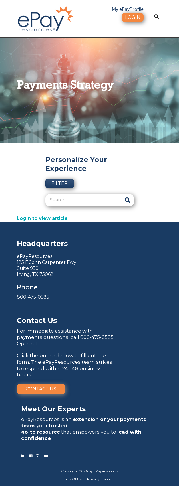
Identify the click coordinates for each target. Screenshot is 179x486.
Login (132, 17)
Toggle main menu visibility (156, 25)
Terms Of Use (72, 479)
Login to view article (42, 218)
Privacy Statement (102, 479)
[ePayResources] (45, 18)
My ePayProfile (128, 9)
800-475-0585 (33, 297)
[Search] (83, 200)
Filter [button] (59, 183)
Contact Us (41, 389)
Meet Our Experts (53, 409)
